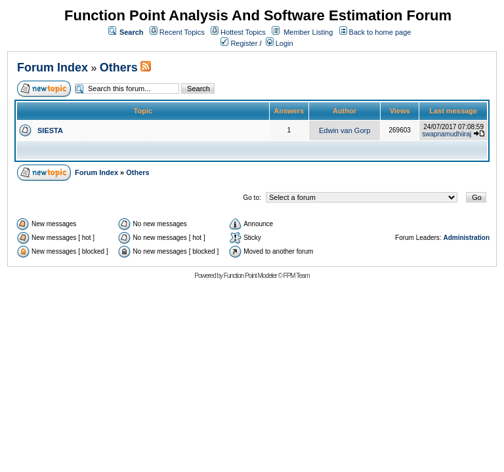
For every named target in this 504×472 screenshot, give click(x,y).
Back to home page (380, 32)
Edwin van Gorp (344, 130)
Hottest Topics (243, 32)
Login (279, 43)
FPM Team (297, 275)
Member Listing (308, 32)
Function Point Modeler (250, 275)
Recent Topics (182, 32)
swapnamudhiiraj (446, 134)
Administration (466, 237)
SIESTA (50, 130)
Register (238, 43)
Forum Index (52, 67)
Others (119, 67)
